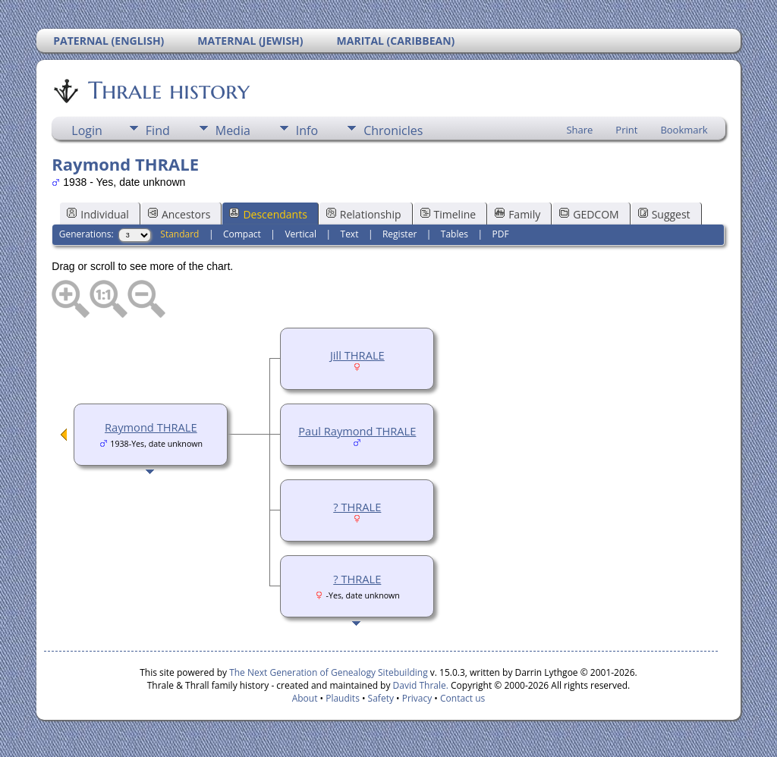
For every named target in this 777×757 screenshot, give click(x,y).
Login (86, 130)
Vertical (300, 234)
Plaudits (343, 698)
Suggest (664, 214)
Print (626, 130)
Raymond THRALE (151, 427)
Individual (98, 214)
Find (158, 130)
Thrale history (168, 90)
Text (350, 234)
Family (517, 214)
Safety (381, 698)
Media (232, 130)
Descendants (268, 214)
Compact (242, 234)
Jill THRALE (357, 355)
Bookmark (683, 130)
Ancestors (179, 214)
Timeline (448, 214)
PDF (500, 234)
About (305, 698)
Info (307, 130)
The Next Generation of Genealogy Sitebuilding (328, 672)
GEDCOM (588, 214)
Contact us (462, 698)
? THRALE (357, 506)
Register (399, 234)
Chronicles (393, 130)
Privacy (417, 698)
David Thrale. (419, 685)
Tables (454, 234)
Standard (179, 234)
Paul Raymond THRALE (357, 430)
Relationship (363, 214)
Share (579, 130)
